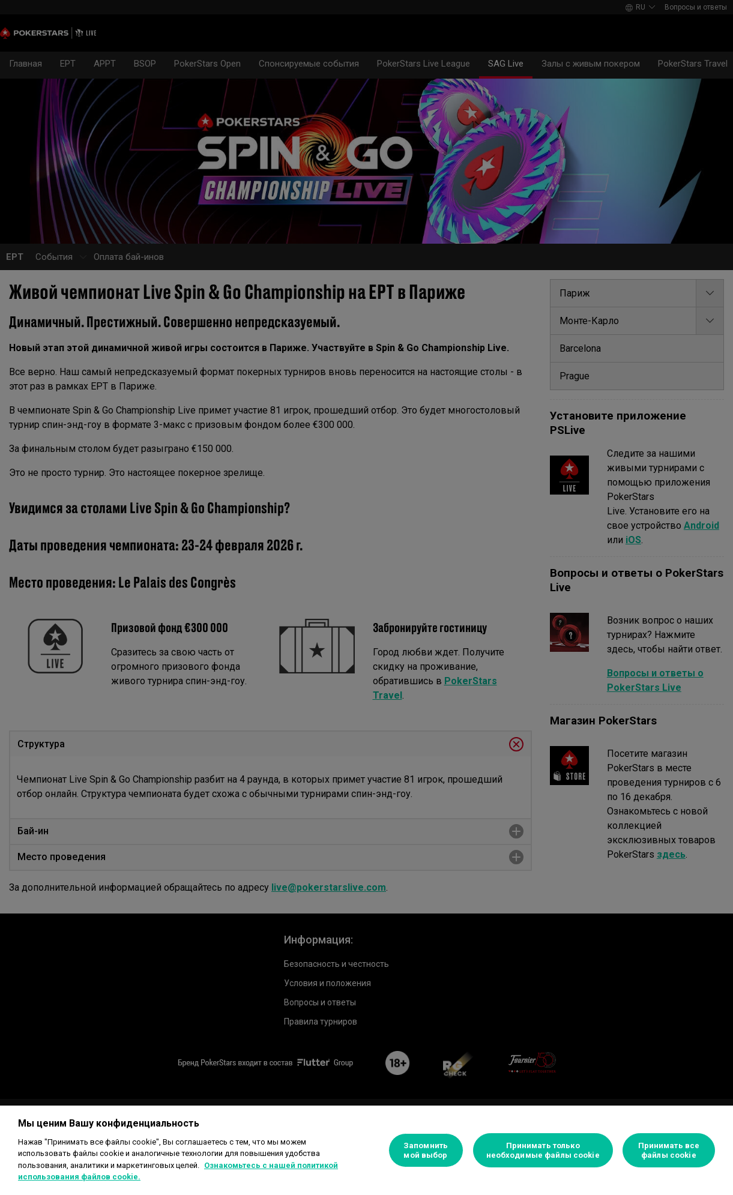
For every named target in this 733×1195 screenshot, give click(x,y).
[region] (366, 1150)
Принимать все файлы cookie (669, 1150)
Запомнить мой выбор (425, 1150)
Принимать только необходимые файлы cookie (543, 1150)
